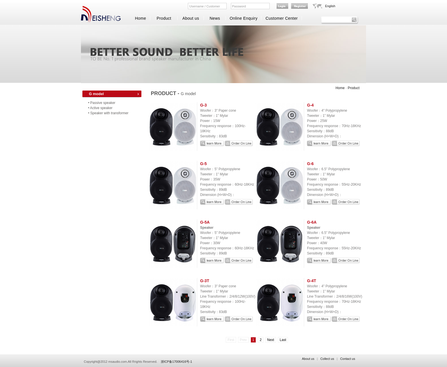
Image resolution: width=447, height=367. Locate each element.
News (215, 18)
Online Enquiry (244, 18)
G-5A (205, 222)
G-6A (311, 222)
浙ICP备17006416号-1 (176, 361)
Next (270, 340)
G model (96, 94)
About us (190, 18)
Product (164, 18)
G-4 (310, 105)
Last (283, 340)
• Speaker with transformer (108, 113)
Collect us (327, 358)
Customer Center (282, 18)
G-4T (311, 280)
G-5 (203, 163)
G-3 (203, 105)
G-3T (204, 280)
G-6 (310, 163)
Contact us (347, 358)
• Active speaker (100, 108)
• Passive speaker (101, 103)
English (330, 6)
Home (140, 18)
